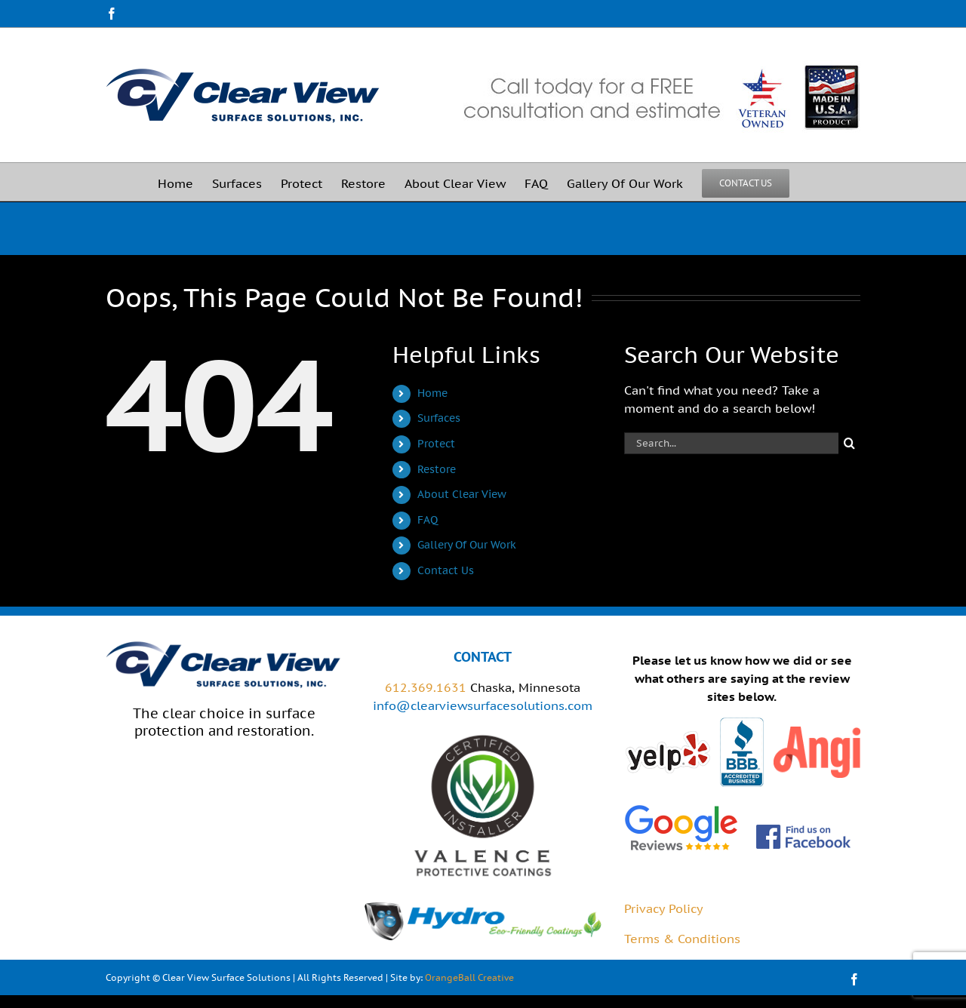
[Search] (849, 443)
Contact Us (445, 570)
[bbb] (742, 723)
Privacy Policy (663, 908)
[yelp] (667, 735)
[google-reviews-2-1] (680, 808)
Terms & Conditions (682, 938)
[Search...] (731, 443)
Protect (436, 443)
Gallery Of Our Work (466, 545)
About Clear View (461, 494)
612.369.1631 (425, 687)
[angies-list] (817, 732)
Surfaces (438, 418)
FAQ (427, 520)
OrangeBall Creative (469, 977)
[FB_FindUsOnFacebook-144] (803, 829)
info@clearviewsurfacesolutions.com (482, 705)
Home (432, 393)
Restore (436, 469)
